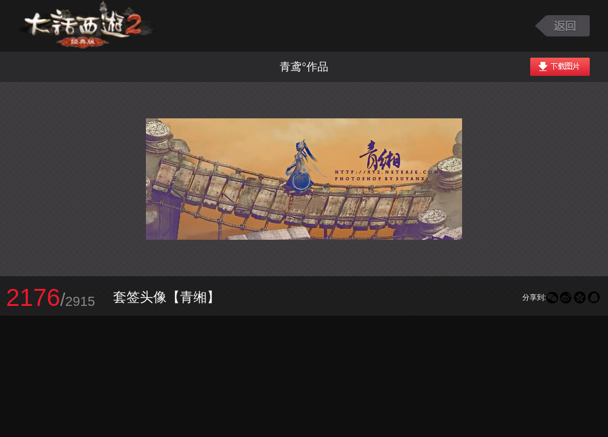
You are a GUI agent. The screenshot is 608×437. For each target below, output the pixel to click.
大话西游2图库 (86, 26)
